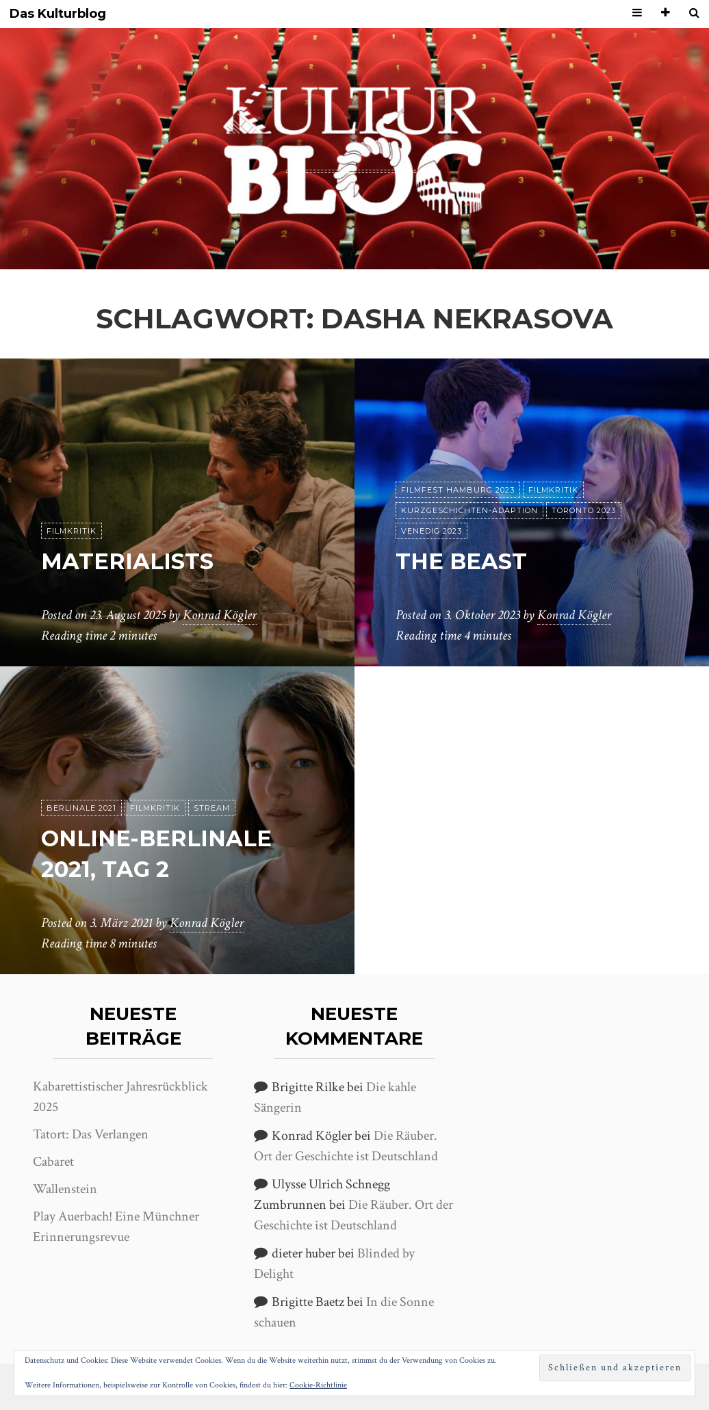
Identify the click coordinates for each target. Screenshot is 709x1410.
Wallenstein (65, 1189)
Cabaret (53, 1162)
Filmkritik (71, 531)
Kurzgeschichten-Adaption (469, 510)
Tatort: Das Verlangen (91, 1134)
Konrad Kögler (220, 615)
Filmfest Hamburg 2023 (458, 490)
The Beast (461, 561)
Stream (212, 808)
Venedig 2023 (431, 531)
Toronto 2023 (584, 510)
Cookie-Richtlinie (318, 1385)
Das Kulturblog (58, 14)
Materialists (127, 561)
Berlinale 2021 (81, 808)
